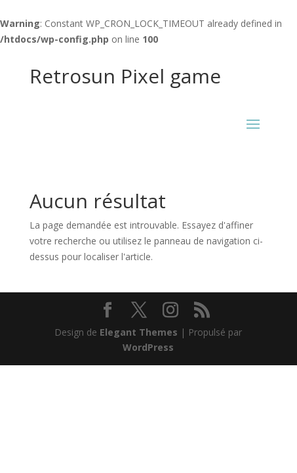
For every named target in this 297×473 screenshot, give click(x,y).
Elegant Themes (139, 332)
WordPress (148, 347)
